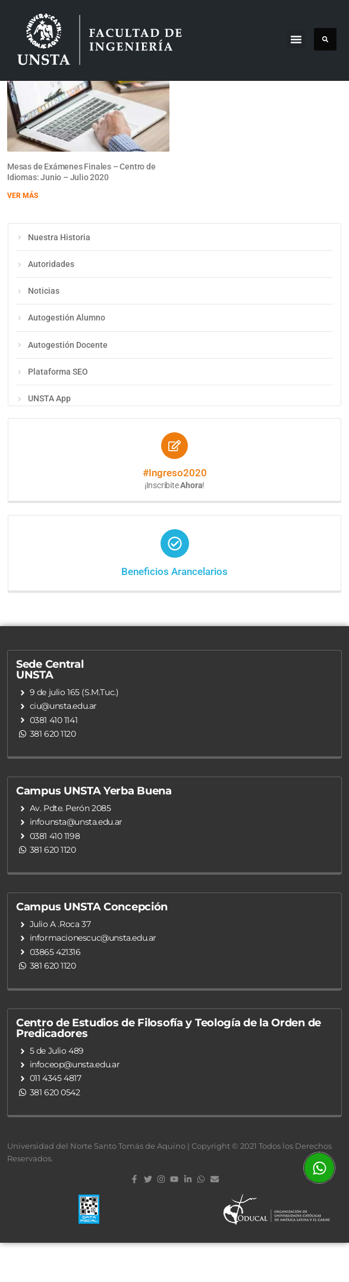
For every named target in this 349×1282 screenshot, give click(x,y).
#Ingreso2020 (175, 512)
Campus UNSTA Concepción (92, 946)
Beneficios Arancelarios (174, 611)
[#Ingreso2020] (174, 485)
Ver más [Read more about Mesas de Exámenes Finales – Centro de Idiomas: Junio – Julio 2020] (22, 235)
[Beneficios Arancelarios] (175, 582)
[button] (296, 39)
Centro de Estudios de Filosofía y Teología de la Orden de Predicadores (168, 1067)
